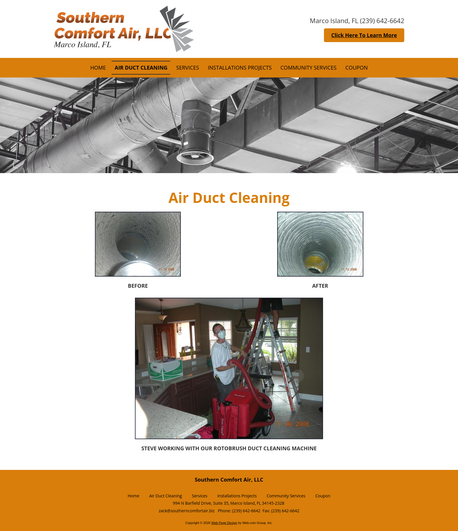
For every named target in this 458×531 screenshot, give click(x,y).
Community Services (286, 496)
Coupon (322, 496)
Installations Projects (237, 496)
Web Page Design (224, 523)
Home (133, 496)
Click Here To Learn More (364, 35)
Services (199, 496)
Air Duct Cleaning (165, 496)
